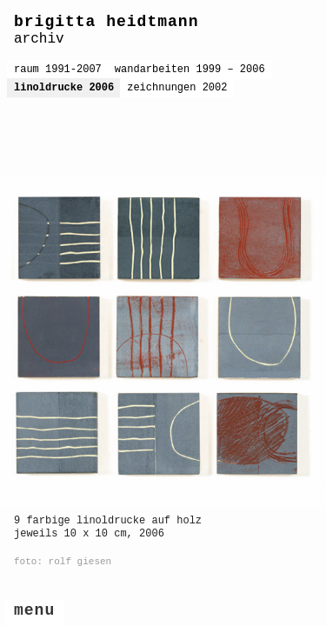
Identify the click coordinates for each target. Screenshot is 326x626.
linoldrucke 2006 (64, 88)
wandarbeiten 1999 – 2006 (190, 69)
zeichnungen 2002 (177, 88)
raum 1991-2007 (58, 69)
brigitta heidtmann (106, 21)
